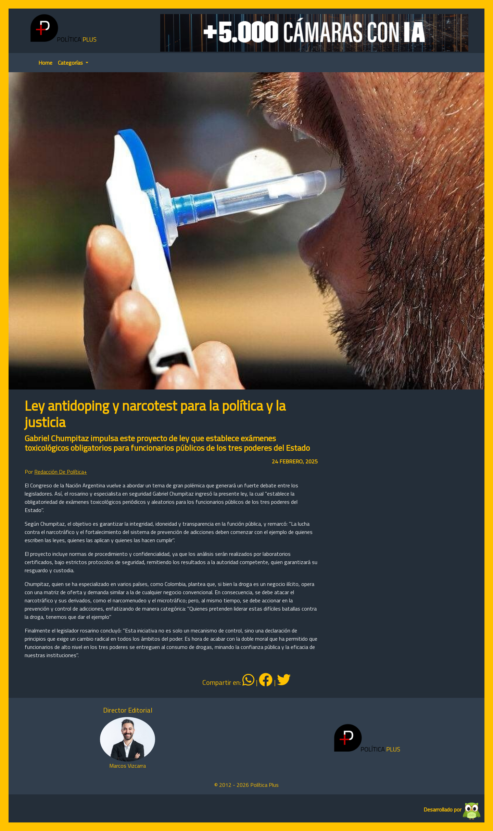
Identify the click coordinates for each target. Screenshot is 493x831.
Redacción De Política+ (60, 472)
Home (45, 63)
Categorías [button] (71, 63)
